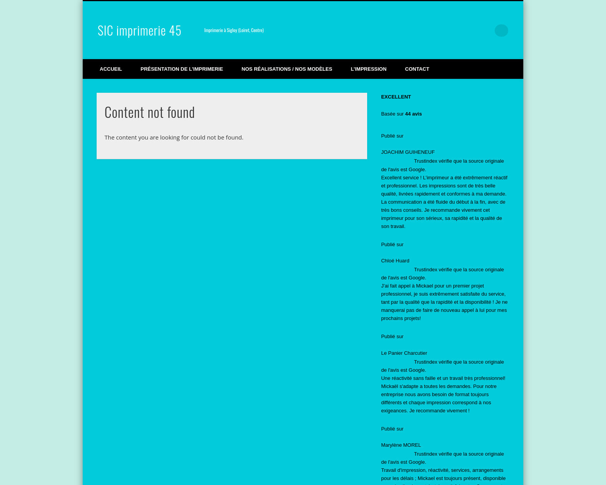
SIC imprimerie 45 (140, 30)
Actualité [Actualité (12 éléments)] (397, 442)
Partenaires (214, 475)
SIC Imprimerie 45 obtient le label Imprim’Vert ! (433, 303)
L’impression (368, 69)
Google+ (470, 30)
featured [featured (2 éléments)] (431, 442)
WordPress (496, 475)
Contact (417, 69)
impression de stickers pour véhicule (421, 339)
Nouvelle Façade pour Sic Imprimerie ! (423, 367)
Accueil (111, 69)
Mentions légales (178, 475)
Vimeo (454, 30)
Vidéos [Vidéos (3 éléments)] (464, 442)
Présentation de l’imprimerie (182, 69)
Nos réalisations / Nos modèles (287, 69)
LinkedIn (486, 30)
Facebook (438, 30)
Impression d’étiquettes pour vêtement (423, 353)
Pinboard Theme (459, 475)
